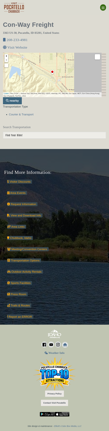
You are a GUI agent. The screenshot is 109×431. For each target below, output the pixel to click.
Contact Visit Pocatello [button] (54, 403)
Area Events (16, 192)
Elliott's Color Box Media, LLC (68, 426)
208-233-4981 (15, 40)
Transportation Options (23, 260)
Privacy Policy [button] (54, 393)
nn (54, 135)
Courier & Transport (21, 114)
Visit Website (15, 47)
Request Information (21, 204)
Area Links (16, 226)
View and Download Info (24, 215)
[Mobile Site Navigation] (103, 7)
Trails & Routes (18, 305)
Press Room (16, 294)
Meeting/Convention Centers (27, 249)
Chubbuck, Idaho (19, 237)
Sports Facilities (19, 283)
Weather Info (54, 352)
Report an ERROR (19, 316)
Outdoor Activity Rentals (24, 271)
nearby (12, 100)
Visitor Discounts (19, 181)
